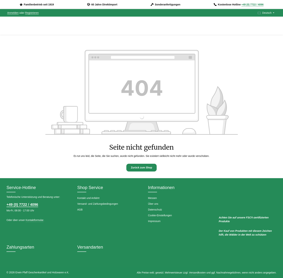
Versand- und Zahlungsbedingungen (97, 203)
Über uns (153, 203)
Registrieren (32, 12)
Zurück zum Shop (141, 167)
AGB (80, 209)
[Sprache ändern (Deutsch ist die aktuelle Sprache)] (266, 13)
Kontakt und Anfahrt (88, 198)
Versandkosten (197, 272)
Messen (152, 198)
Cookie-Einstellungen (160, 215)
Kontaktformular (34, 220)
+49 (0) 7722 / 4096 (252, 4)
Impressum (154, 221)
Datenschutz (155, 209)
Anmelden (13, 12)
